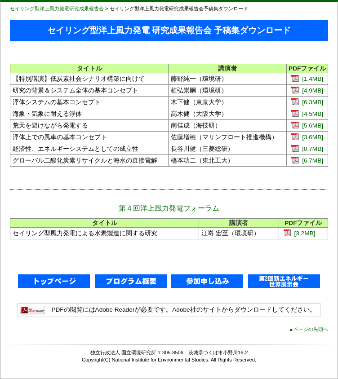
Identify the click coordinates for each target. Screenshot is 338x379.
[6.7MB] (307, 160)
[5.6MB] (307, 125)
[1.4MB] (307, 78)
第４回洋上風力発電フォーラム (169, 208)
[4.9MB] (307, 90)
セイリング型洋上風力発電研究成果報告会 (57, 8)
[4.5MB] (307, 113)
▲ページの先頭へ (308, 329)
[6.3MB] (307, 102)
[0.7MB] (307, 148)
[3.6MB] (307, 137)
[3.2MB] (300, 233)
